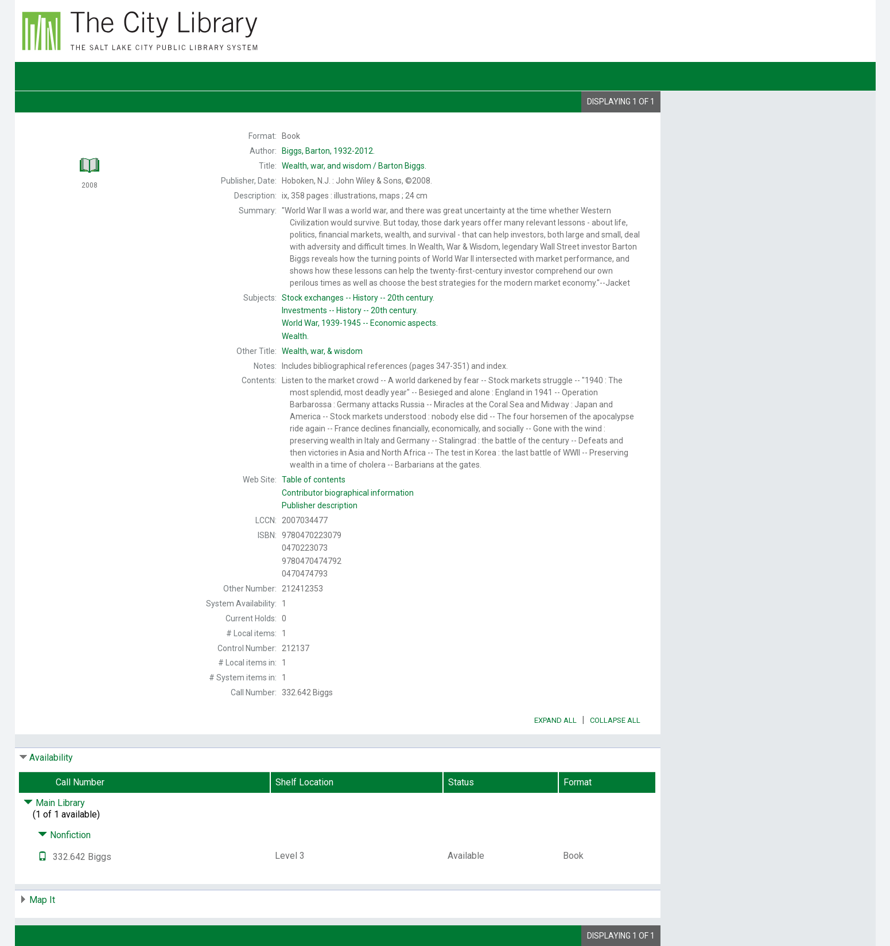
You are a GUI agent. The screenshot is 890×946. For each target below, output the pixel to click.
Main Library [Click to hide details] (54, 802)
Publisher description (319, 505)
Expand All (555, 720)
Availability (51, 757)
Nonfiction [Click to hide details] (64, 835)
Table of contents (313, 479)
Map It (42, 899)
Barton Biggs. (354, 165)
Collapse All (615, 720)
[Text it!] (42, 856)
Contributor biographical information (348, 492)
